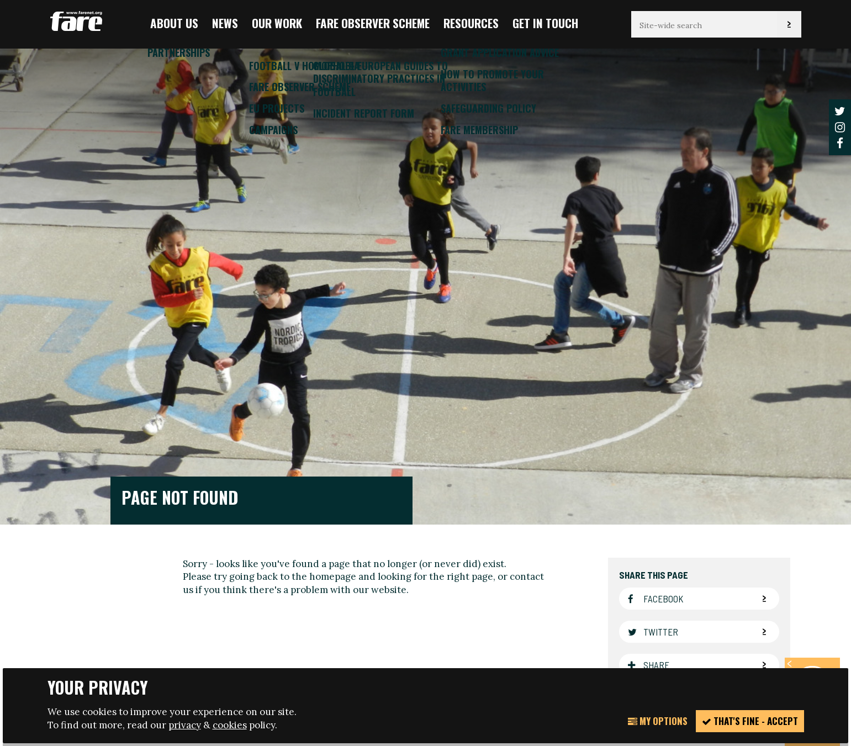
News (225, 22)
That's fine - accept (750, 721)
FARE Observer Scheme (373, 22)
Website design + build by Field (472, 658)
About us (174, 22)
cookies (230, 725)
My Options (658, 721)
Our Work (277, 22)
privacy (184, 725)
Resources (471, 22)
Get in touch (545, 22)
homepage (332, 333)
